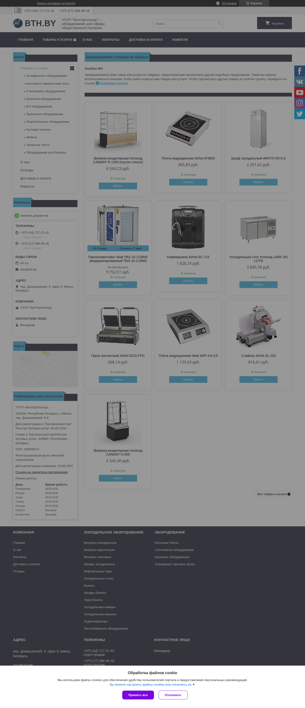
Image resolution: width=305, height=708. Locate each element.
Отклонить (173, 695)
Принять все (138, 695)
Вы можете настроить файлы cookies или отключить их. (151, 684)
